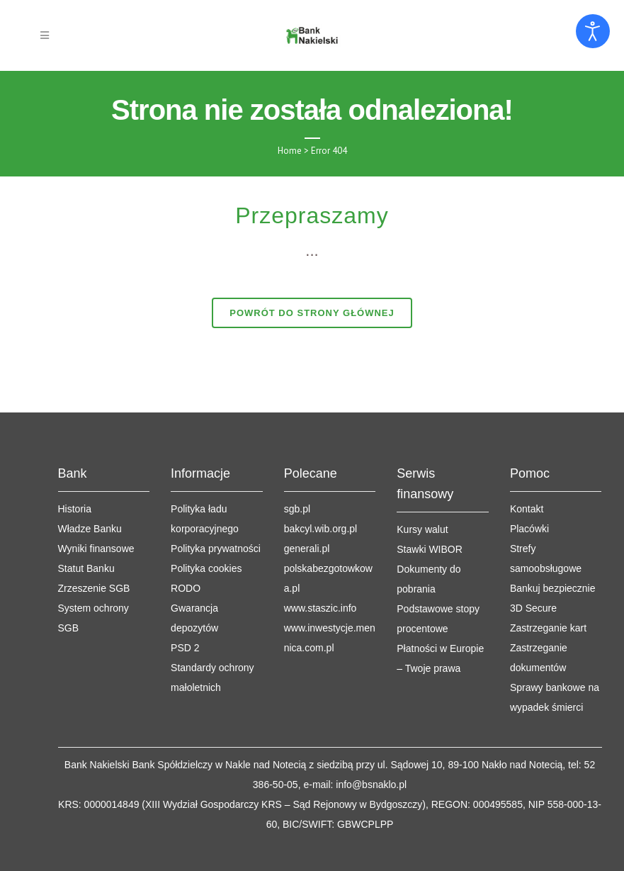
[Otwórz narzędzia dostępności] (593, 31)
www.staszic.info (320, 560)
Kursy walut (422, 481)
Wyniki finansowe (96, 500)
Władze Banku (90, 480)
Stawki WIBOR (430, 501)
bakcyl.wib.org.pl (321, 480)
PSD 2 (185, 599)
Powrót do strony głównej (312, 313)
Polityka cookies (206, 520)
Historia (74, 460)
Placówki (529, 480)
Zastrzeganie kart (548, 579)
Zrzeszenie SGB (94, 540)
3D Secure (533, 560)
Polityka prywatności (216, 500)
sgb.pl (297, 460)
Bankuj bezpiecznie (553, 540)
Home (290, 151)
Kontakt (526, 460)
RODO (185, 540)
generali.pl (307, 500)
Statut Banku (86, 520)
